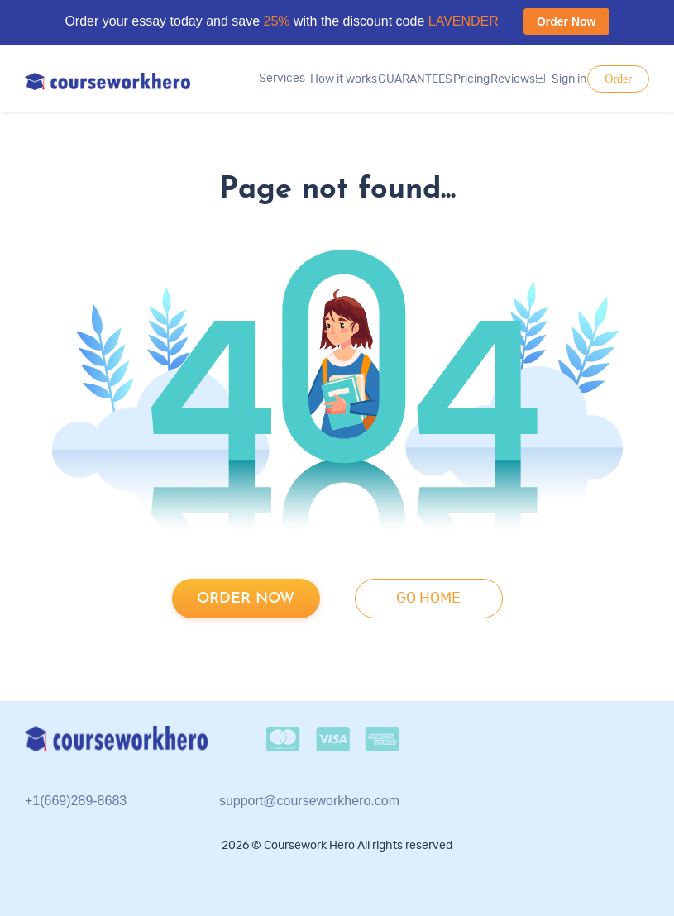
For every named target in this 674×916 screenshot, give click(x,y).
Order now (245, 599)
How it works (343, 79)
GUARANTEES (415, 79)
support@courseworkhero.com (309, 801)
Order (618, 79)
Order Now (566, 21)
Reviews (512, 79)
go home (428, 598)
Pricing (471, 79)
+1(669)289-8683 (76, 801)
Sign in (561, 79)
